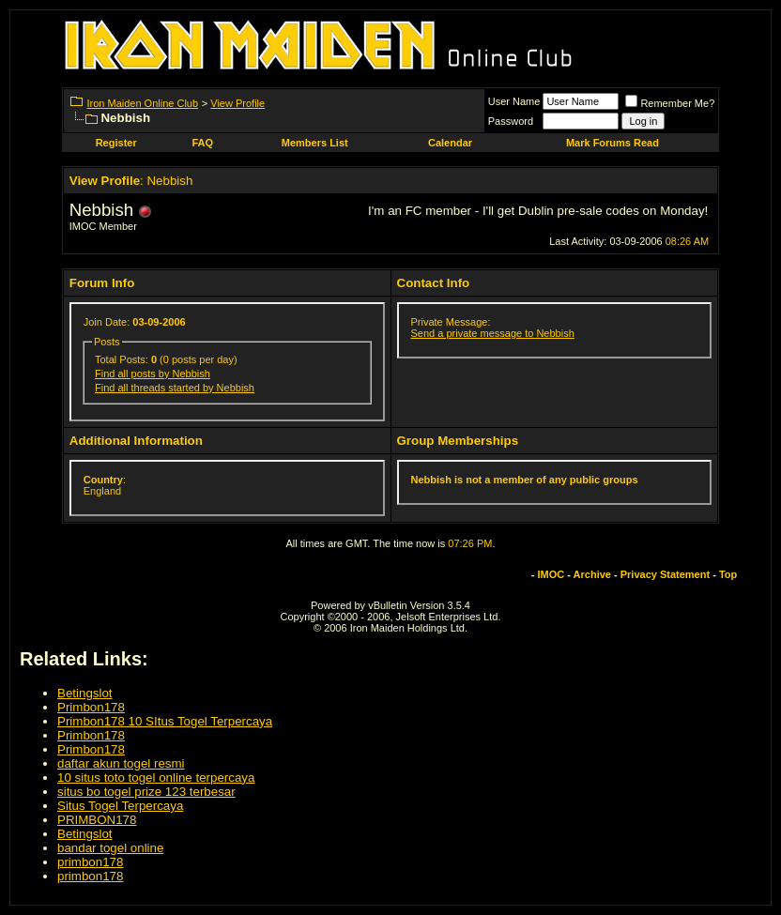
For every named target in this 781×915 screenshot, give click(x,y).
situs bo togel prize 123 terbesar (146, 792)
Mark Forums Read (612, 142)
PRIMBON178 (96, 820)
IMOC (550, 574)
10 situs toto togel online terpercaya (155, 777)
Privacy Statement (665, 574)
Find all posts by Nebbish (152, 373)
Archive (592, 574)
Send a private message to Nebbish (492, 333)
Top (728, 574)
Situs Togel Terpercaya (120, 806)
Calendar (450, 142)
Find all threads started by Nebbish (174, 387)
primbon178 (90, 862)
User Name (514, 101)
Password (510, 121)
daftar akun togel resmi (121, 763)
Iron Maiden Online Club (142, 103)
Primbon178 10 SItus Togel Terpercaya (164, 721)
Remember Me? (669, 103)
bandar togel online (110, 848)
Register (116, 142)
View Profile (237, 103)
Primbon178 (91, 707)
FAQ (202, 142)
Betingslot (85, 693)
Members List (315, 142)
